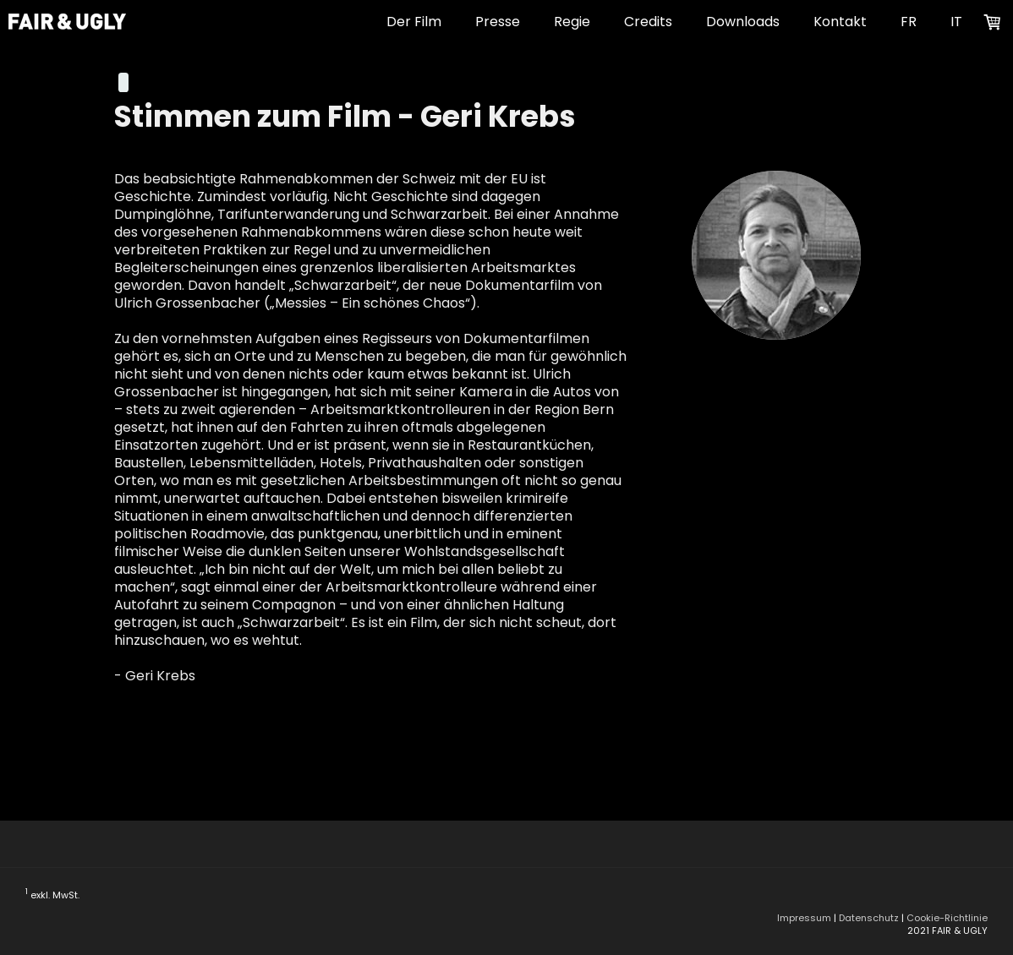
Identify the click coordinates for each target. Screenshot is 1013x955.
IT (956, 21)
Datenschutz (869, 918)
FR (909, 21)
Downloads (743, 21)
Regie (572, 21)
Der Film (413, 21)
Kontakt (840, 21)
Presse (497, 21)
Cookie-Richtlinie (947, 918)
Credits (648, 21)
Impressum (804, 918)
